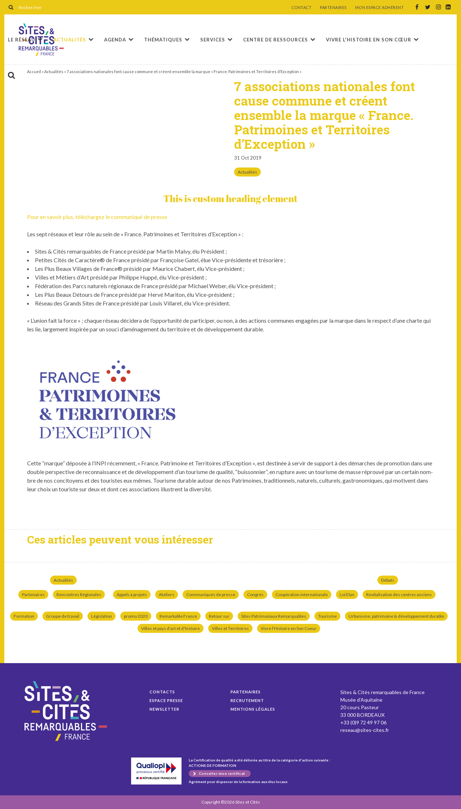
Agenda (115, 40)
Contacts (162, 691)
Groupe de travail (62, 616)
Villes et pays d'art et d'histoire (170, 628)
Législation (101, 616)
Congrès (255, 594)
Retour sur (219, 616)
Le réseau (21, 40)
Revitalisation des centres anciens (399, 594)
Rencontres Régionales (79, 594)
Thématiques (163, 40)
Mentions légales (252, 709)
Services (212, 40)
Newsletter (164, 709)
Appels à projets (132, 594)
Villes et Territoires (230, 628)
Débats (387, 580)
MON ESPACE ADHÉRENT (379, 7)
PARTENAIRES (333, 7)
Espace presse (166, 700)
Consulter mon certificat (222, 773)
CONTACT (301, 7)
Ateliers (166, 594)
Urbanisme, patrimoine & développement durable (396, 616)
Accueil (34, 71)
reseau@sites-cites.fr (364, 730)
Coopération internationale (302, 594)
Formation (24, 616)
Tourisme (327, 616)
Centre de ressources (275, 40)
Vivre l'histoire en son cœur (368, 40)
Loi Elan (347, 594)
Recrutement (247, 700)
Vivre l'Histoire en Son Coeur (289, 628)
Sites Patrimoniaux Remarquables (273, 616)
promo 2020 (136, 616)
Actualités (69, 40)
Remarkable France (178, 616)
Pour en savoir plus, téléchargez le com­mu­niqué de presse (97, 216)
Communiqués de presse (210, 594)
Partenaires (33, 594)
